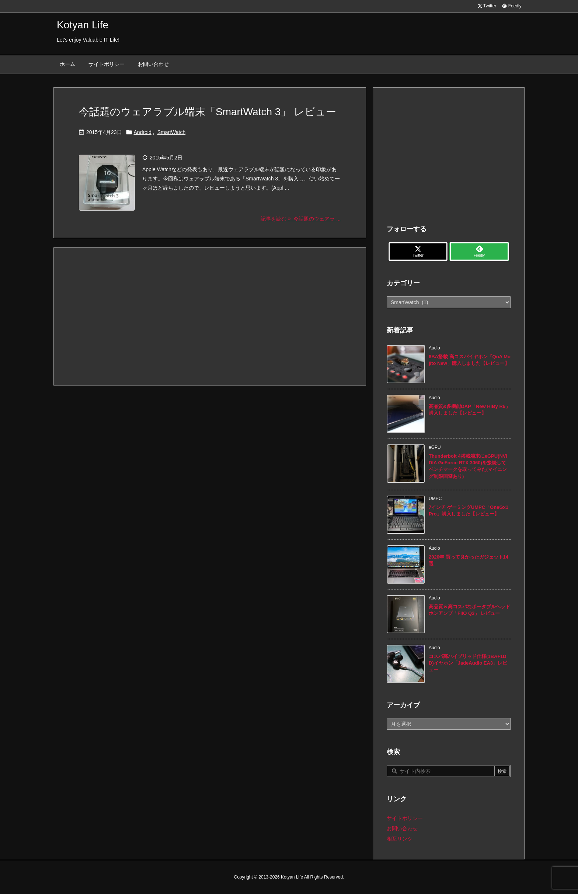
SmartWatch (171, 132)
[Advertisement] (210, 315)
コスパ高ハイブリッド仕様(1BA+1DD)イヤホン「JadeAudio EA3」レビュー (468, 663)
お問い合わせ (402, 828)
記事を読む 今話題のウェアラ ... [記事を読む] (301, 219)
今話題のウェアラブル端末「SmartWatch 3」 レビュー (207, 111)
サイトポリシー (405, 818)
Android (143, 132)
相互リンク (399, 839)
